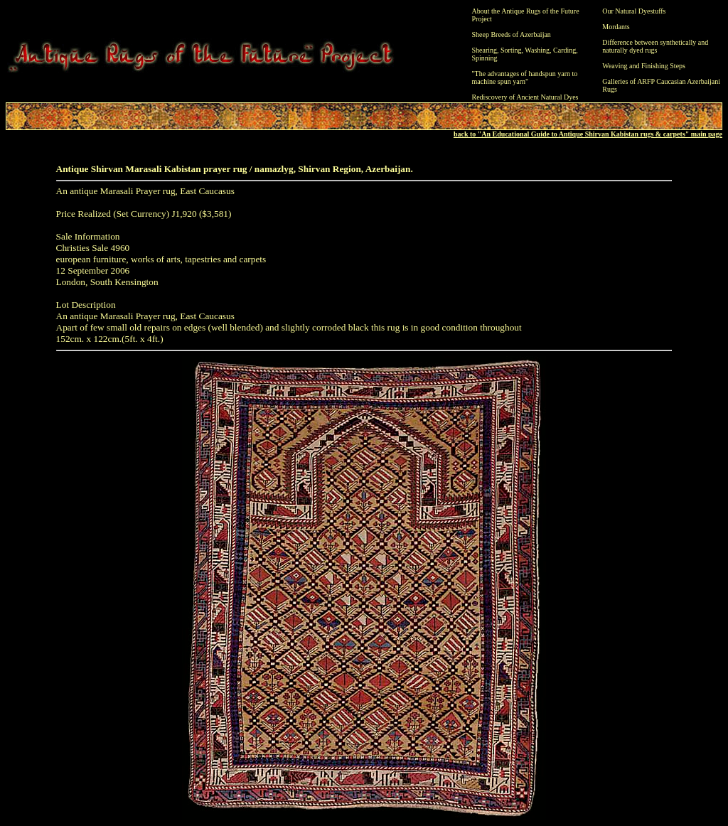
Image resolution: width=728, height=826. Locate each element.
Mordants (615, 27)
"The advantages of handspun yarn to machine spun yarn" (525, 77)
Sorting (510, 50)
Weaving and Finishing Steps (643, 66)
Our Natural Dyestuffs (633, 11)
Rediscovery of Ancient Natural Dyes (525, 97)
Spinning (485, 58)
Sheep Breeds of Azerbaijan (511, 34)
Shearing (485, 50)
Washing (537, 50)
